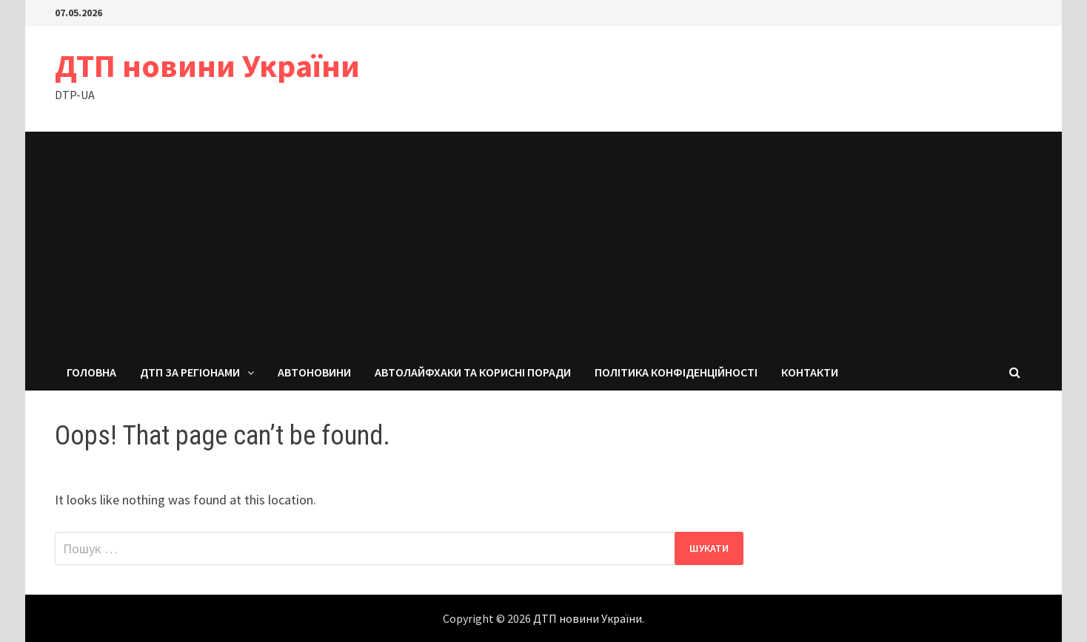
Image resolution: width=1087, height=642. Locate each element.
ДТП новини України (207, 65)
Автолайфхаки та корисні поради (473, 372)
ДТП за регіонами (190, 372)
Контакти (809, 372)
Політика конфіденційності (676, 372)
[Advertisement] (543, 242)
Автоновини (314, 372)
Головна (91, 372)
